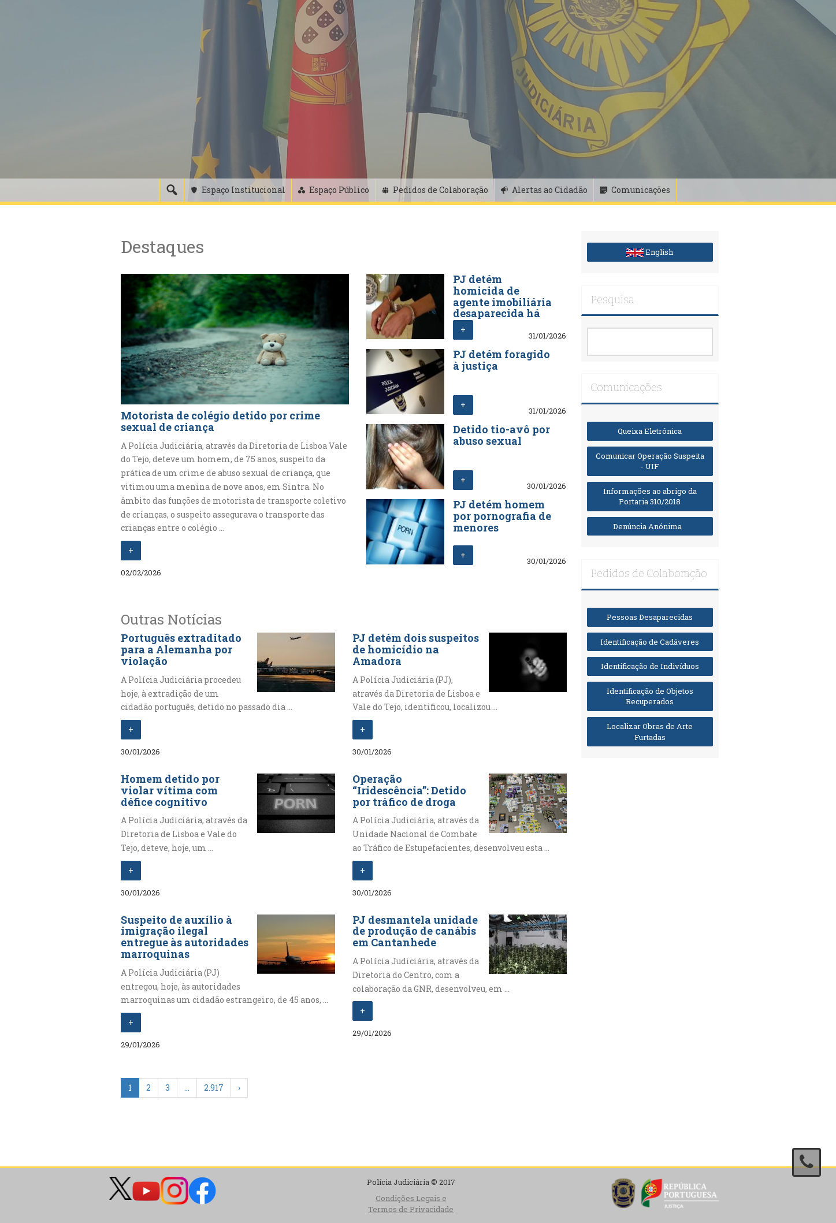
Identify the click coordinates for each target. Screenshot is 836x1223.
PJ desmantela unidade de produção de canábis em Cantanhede (415, 931)
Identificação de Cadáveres (649, 642)
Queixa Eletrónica (650, 431)
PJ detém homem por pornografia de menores (502, 515)
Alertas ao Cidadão (550, 189)
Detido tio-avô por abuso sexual (501, 435)
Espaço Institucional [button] (243, 189)
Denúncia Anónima (650, 526)
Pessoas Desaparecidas (650, 617)
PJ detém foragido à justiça (501, 360)
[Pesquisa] (171, 190)
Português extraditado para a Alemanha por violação (181, 649)
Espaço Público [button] (339, 189)
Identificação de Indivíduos (650, 666)
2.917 (214, 1087)
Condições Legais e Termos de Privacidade (411, 1203)
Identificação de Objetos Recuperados (650, 696)
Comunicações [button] (640, 189)
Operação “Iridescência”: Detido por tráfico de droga (409, 790)
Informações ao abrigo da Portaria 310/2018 (650, 496)
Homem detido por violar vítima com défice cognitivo (170, 790)
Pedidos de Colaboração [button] (440, 189)
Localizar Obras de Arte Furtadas (650, 731)
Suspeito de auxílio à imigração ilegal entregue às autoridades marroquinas (184, 937)
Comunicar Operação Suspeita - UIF (650, 461)
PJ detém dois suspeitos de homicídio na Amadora (415, 649)
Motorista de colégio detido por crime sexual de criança (220, 421)
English (649, 252)
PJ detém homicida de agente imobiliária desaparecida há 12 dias (502, 302)
